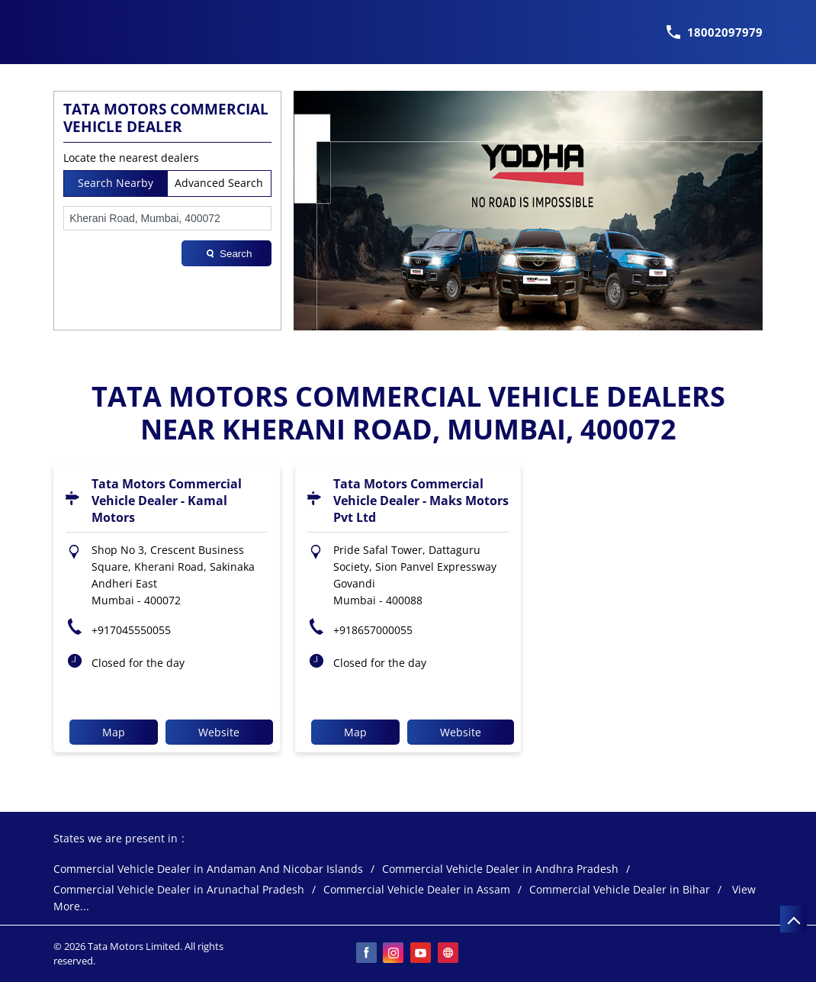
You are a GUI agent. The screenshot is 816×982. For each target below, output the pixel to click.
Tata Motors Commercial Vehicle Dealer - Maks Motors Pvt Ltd (421, 500)
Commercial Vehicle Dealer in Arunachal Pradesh (178, 890)
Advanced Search (219, 182)
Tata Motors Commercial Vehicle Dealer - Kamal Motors (167, 500)
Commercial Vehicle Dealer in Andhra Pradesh (500, 869)
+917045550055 (131, 630)
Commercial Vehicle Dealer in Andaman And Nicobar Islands (208, 869)
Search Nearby (115, 182)
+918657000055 (373, 630)
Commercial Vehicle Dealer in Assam (416, 890)
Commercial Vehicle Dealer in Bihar (619, 890)
